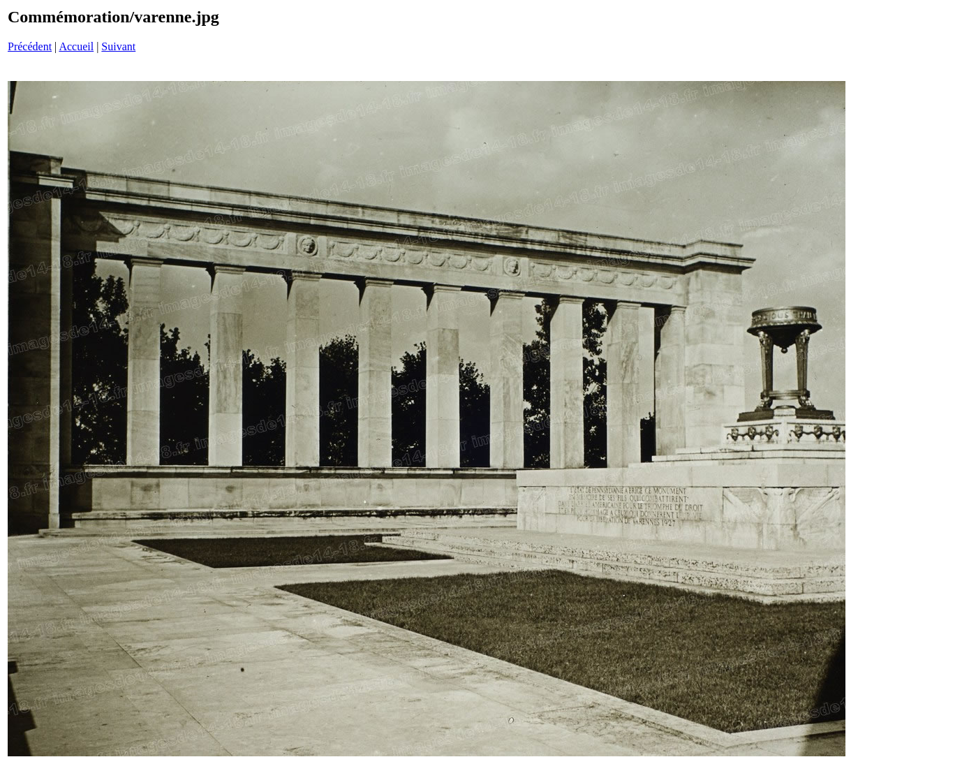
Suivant (118, 46)
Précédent (30, 46)
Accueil (76, 46)
